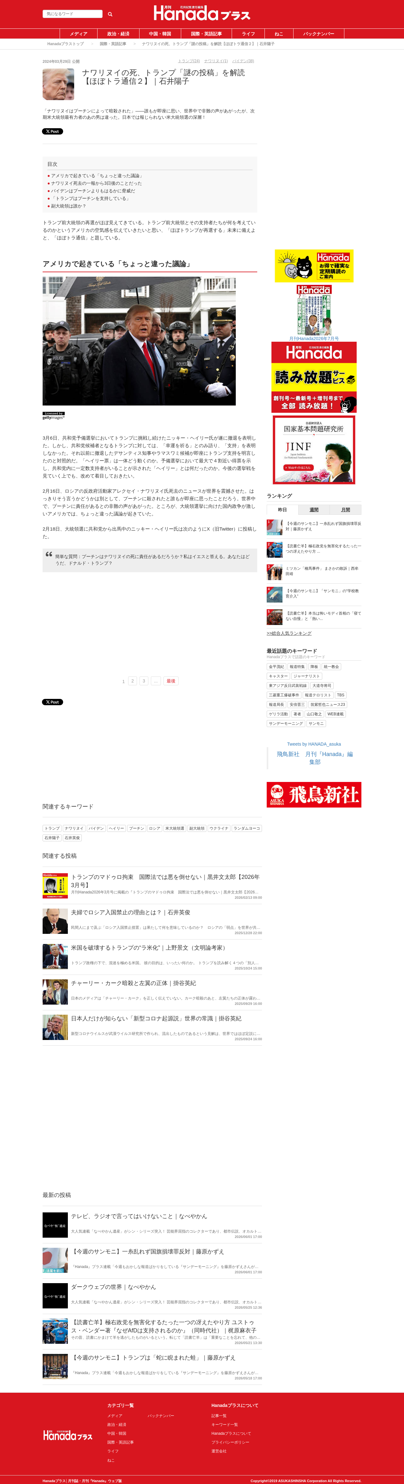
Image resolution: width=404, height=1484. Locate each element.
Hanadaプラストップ (65, 44)
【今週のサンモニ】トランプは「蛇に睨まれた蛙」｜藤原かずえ (153, 1358)
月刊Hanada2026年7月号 (314, 338)
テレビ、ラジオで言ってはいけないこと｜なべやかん (139, 1216)
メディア (78, 33)
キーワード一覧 (224, 1424)
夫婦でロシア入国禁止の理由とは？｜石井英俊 (130, 912)
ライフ (248, 33)
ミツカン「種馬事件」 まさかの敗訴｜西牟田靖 (322, 571)
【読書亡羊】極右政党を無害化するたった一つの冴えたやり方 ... (323, 549)
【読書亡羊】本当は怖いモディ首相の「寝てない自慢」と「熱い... (323, 616)
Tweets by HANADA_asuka (314, 744)
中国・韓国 (160, 33)
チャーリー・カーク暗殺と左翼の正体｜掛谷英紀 (133, 983)
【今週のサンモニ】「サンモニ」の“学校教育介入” (322, 593)
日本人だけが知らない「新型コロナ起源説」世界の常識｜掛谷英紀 (156, 1018)
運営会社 (219, 1451)
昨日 (282, 509)
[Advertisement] (150, 624)
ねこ (279, 33)
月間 (345, 509)
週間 (314, 509)
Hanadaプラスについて (231, 1433)
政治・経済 (118, 33)
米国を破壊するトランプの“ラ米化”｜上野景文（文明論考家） (149, 948)
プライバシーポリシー (230, 1442)
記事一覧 (219, 1416)
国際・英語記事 (206, 33)
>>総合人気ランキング (289, 633)
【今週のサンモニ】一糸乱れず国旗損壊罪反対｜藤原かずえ (147, 1251)
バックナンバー (318, 33)
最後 (171, 680)
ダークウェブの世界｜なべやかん (113, 1287)
